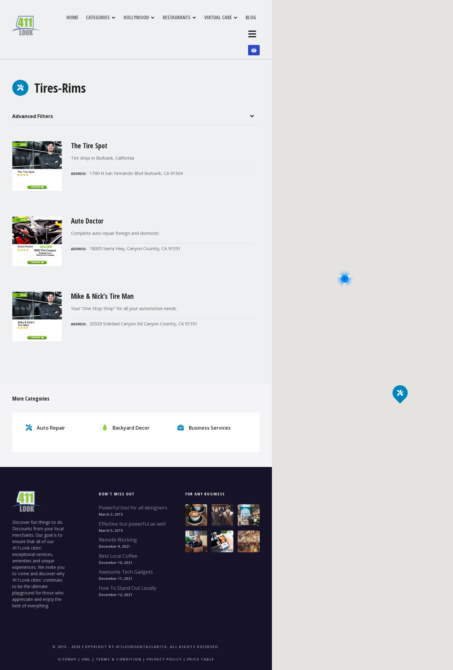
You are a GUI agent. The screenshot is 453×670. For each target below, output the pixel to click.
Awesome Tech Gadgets (126, 552)
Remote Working (118, 520)
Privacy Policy (164, 640)
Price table (200, 640)
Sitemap (67, 640)
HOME (102, 24)
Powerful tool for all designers (133, 488)
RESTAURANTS (206, 24)
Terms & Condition (119, 640)
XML (86, 640)
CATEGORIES (127, 24)
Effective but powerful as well (132, 504)
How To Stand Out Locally (127, 568)
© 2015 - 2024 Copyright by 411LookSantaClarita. (110, 627)
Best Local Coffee (118, 536)
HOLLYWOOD (166, 24)
